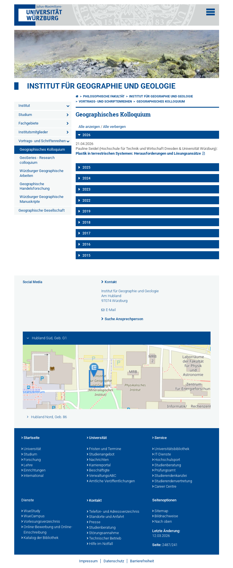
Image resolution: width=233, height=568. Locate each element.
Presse (93, 522)
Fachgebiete (28, 123)
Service (159, 438)
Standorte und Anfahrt (105, 517)
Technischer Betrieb (104, 538)
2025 (86, 167)
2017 (86, 233)
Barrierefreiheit (142, 561)
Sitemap (160, 511)
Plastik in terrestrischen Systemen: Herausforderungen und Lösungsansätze (138, 153)
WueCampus (33, 516)
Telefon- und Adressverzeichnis (113, 511)
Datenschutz (114, 561)
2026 (86, 135)
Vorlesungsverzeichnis (40, 521)
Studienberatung (166, 465)
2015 (86, 256)
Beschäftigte (98, 470)
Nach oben (162, 521)
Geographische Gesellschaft (41, 210)
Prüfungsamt (164, 470)
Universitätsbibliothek (170, 449)
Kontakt (111, 282)
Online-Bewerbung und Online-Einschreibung (46, 530)
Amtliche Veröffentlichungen (111, 481)
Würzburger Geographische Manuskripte (41, 199)
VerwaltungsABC (101, 476)
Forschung (31, 460)
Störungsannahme (103, 533)
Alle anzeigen (89, 126)
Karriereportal (99, 465)
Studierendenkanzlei (169, 476)
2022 (86, 201)
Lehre (27, 465)
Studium (25, 115)
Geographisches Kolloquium (42, 149)
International (32, 476)
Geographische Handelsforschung (35, 186)
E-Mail (111, 310)
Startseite (30, 438)
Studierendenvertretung (172, 481)
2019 (86, 211)
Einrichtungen (33, 470)
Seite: (156, 545)
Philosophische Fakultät (104, 96)
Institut (24, 105)
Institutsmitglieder (33, 132)
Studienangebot (100, 454)
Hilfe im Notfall (100, 544)
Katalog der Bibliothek (39, 538)
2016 (86, 244)
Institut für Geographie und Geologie (101, 86)
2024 (86, 178)
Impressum (88, 561)
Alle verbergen (114, 126)
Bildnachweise (165, 516)
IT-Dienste (161, 454)
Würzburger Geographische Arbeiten (41, 173)
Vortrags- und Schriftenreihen (42, 141)
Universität (31, 449)
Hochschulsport (166, 460)
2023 (86, 189)
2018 (86, 222)
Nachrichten (98, 460)
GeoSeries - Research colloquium (37, 160)
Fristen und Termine (104, 449)
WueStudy (30, 511)
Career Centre (164, 486)
